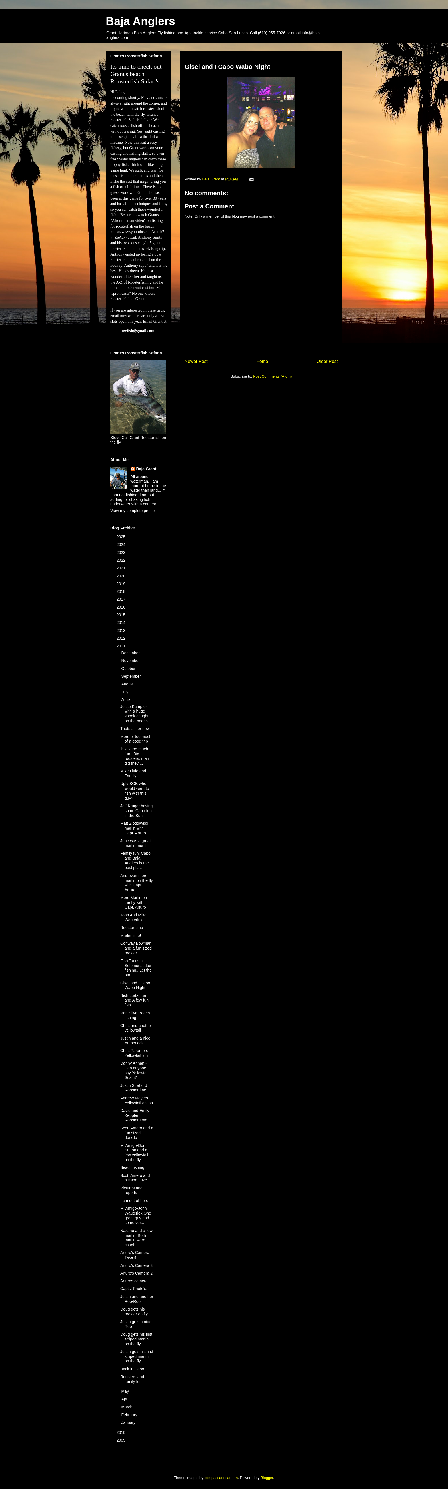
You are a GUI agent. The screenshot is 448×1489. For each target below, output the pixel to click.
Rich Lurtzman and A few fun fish (134, 1000)
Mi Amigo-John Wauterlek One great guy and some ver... (135, 1215)
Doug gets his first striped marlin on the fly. (136, 1339)
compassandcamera (221, 1478)
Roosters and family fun (132, 1379)
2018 (122, 591)
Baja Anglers (140, 21)
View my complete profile (132, 510)
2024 (122, 544)
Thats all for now (135, 728)
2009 (122, 1440)
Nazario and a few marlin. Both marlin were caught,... (136, 1237)
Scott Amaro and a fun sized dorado (136, 1133)
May (125, 1391)
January (129, 1422)
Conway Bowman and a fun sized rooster (136, 948)
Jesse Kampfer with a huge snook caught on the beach (134, 713)
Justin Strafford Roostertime (133, 1088)
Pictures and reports (131, 1190)
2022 (122, 560)
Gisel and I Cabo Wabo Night (135, 985)
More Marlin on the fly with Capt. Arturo (133, 902)
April (125, 1399)
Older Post (327, 361)
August (128, 684)
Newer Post (196, 361)
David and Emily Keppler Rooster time (134, 1115)
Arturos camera (134, 1281)
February (129, 1414)
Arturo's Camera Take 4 (134, 1255)
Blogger (267, 1478)
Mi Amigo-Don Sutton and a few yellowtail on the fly (134, 1152)
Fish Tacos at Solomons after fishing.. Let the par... (136, 967)
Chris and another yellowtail (136, 1028)
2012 (122, 638)
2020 (122, 576)
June (126, 699)
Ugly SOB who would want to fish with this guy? (134, 790)
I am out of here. (134, 1200)
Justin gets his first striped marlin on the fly (136, 1356)
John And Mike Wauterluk (133, 917)
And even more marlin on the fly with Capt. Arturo (136, 882)
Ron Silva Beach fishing (135, 1015)
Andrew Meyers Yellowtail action (136, 1100)
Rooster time (131, 927)
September (131, 676)
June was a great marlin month (135, 843)
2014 (122, 622)
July (125, 692)
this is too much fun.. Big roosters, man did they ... (134, 756)
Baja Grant (146, 469)
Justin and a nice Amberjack (135, 1040)
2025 (122, 537)
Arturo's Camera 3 (136, 1265)
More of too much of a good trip (135, 739)
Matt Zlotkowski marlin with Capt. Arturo (134, 828)
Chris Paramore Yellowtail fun (134, 1053)
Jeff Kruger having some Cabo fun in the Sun (136, 811)
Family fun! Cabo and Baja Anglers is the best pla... (135, 860)
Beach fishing (132, 1167)
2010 (122, 1432)
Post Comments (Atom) (272, 376)
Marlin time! (130, 935)
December (131, 653)
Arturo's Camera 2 (136, 1273)
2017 (122, 599)
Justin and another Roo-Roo (136, 1299)
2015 (122, 615)
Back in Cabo (132, 1369)
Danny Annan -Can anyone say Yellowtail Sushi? (134, 1070)
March (127, 1407)
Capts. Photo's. (133, 1288)
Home (262, 361)
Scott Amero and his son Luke (135, 1178)
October (129, 668)
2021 (122, 568)
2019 (122, 583)
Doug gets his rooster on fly (134, 1311)
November (131, 660)
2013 (122, 630)
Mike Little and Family (133, 773)
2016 (122, 607)
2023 (122, 552)
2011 (122, 646)
